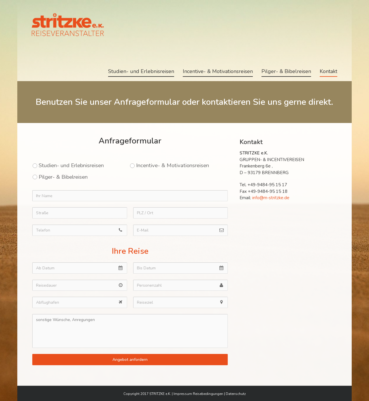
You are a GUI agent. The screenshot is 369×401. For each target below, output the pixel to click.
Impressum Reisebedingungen (198, 393)
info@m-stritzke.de (270, 198)
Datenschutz (236, 393)
